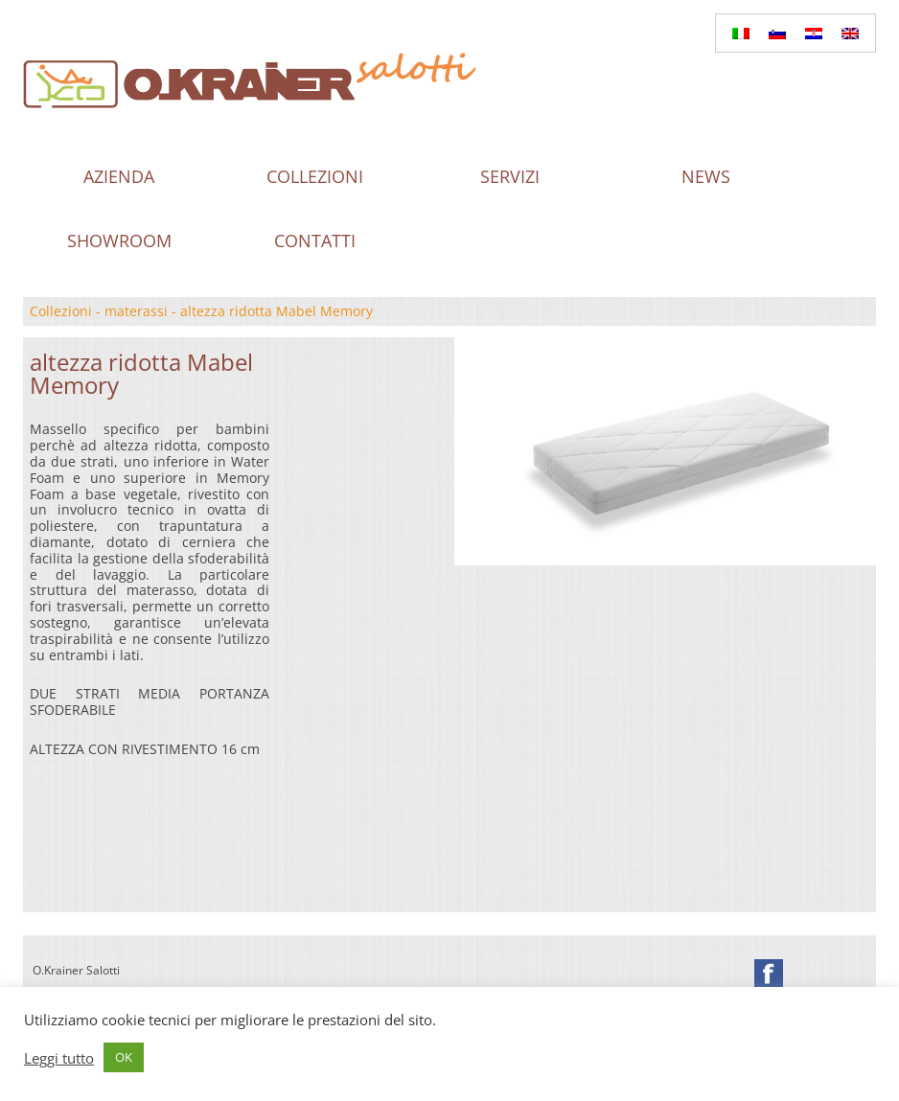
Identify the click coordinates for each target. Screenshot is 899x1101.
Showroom (119, 240)
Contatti (315, 240)
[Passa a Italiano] (741, 33)
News (705, 176)
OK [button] (123, 1057)
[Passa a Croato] (813, 33)
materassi (136, 311)
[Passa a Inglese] (850, 33)
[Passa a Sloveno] (777, 33)
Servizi (510, 176)
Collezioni (314, 176)
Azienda (118, 176)
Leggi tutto (59, 1058)
